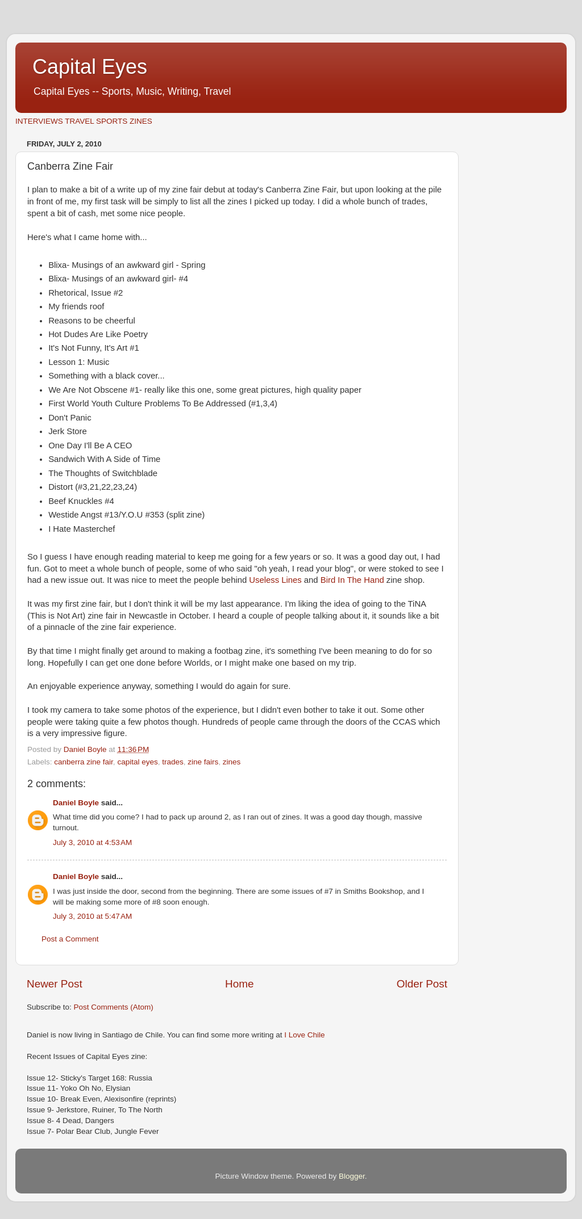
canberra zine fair (83, 762)
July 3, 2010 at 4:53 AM (92, 842)
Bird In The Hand (352, 580)
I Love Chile (304, 1035)
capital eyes (137, 762)
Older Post (422, 984)
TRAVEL (79, 121)
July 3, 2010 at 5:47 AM (92, 916)
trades (173, 762)
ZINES (141, 121)
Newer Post (54, 984)
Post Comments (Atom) (113, 1007)
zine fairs (203, 762)
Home (239, 984)
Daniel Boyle (76, 802)
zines (232, 762)
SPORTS (111, 121)
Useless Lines (275, 580)
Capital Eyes (89, 66)
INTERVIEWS (39, 121)
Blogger (352, 1176)
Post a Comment (70, 939)
